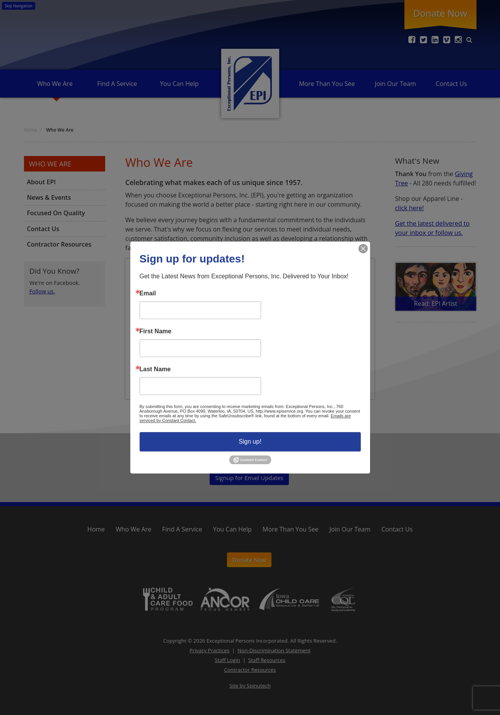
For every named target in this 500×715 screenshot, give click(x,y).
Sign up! (250, 441)
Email (148, 293)
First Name (156, 331)
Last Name (155, 369)
